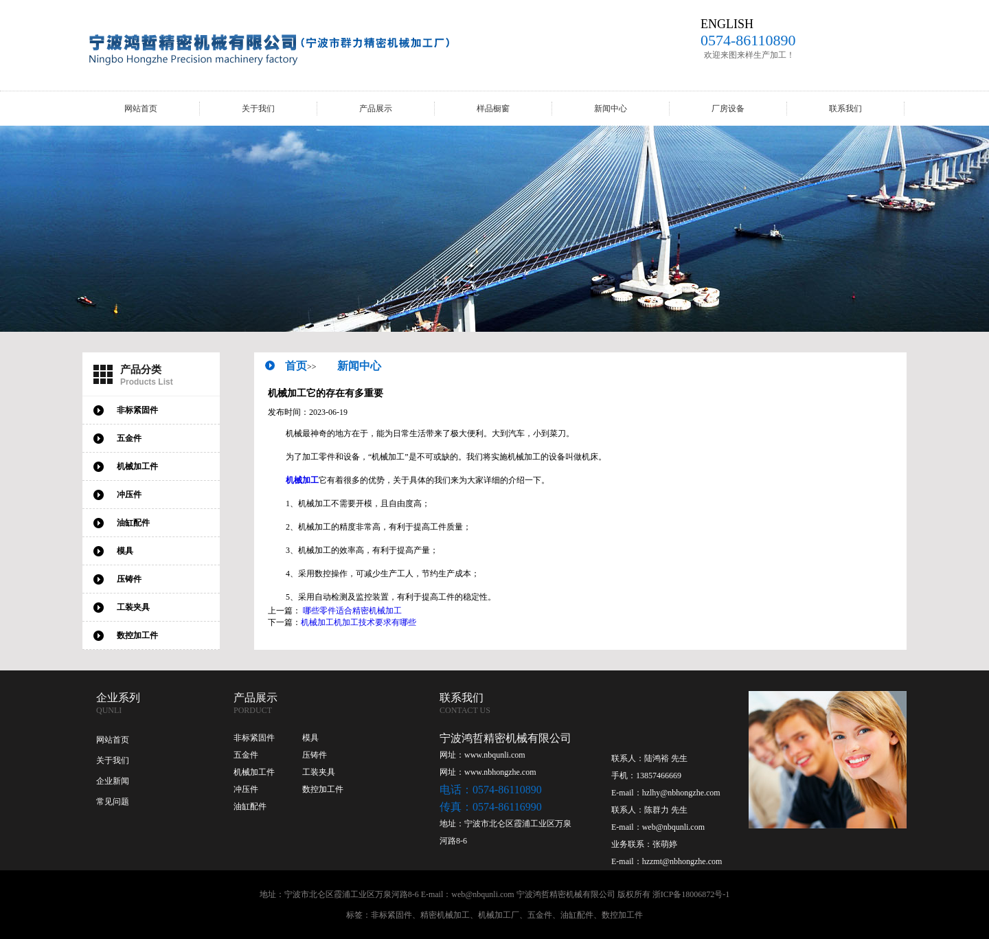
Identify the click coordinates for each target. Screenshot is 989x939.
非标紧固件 (254, 738)
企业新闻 (112, 781)
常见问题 (112, 801)
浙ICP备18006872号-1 (691, 894)
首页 (296, 366)
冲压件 (246, 789)
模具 (310, 738)
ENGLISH (727, 24)
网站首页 (140, 108)
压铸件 (314, 755)
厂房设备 (728, 108)
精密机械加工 (445, 915)
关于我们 (258, 108)
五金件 (246, 755)
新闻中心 (610, 108)
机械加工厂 (498, 915)
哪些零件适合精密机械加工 (352, 610)
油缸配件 (250, 806)
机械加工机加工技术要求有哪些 (358, 622)
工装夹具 (318, 772)
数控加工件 (322, 789)
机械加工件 (254, 772)
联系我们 (845, 108)
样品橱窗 (493, 108)
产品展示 (375, 108)
